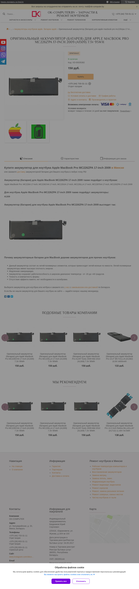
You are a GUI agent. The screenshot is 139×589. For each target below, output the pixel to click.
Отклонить (82, 581)
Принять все (61, 581)
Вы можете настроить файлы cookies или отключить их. (68, 575)
